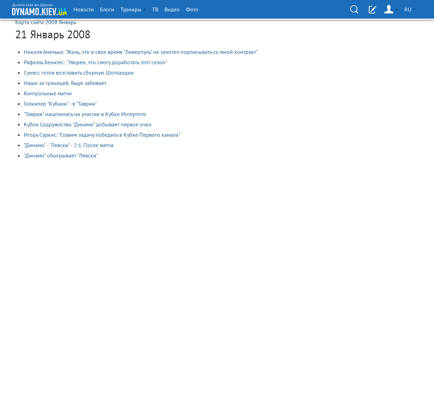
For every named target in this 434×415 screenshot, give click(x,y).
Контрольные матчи (48, 93)
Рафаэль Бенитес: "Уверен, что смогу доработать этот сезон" (95, 62)
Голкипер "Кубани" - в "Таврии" (60, 103)
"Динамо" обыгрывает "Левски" (61, 155)
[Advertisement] (355, 91)
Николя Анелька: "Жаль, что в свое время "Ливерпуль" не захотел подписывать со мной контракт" (141, 51)
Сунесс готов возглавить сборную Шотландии (79, 72)
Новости (83, 9)
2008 (51, 22)
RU (410, 9)
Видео (172, 9)
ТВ (155, 9)
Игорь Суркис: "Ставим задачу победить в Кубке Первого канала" (102, 134)
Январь (67, 22)
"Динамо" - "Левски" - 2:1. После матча (69, 145)
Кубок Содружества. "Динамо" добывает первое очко (87, 124)
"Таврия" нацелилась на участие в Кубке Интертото (85, 113)
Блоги (107, 9)
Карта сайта (29, 22)
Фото (192, 9)
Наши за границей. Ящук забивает (65, 82)
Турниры (133, 9)
